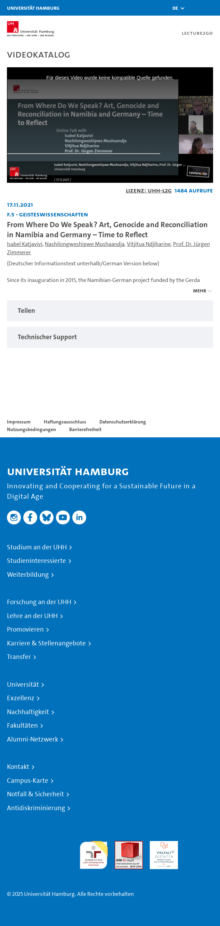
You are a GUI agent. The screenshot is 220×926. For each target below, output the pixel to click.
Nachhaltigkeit (28, 712)
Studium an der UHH (37, 547)
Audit (121, 845)
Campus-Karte (27, 780)
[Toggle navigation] (211, 8)
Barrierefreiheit (85, 429)
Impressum (19, 421)
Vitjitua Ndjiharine (149, 244)
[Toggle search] (194, 8)
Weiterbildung (28, 574)
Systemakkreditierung (199, 845)
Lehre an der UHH (32, 615)
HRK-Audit (162, 845)
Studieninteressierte (36, 560)
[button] (175, 8)
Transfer (19, 656)
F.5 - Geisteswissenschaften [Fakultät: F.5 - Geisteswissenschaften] (47, 214)
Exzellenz (20, 698)
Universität (23, 684)
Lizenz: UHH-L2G (149, 190)
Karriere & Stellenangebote (46, 643)
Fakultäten (22, 725)
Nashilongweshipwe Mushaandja (84, 244)
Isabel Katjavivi (24, 244)
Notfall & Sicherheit (35, 794)
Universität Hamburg (33, 7)
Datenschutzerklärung (122, 421)
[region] (110, 310)
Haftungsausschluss (65, 421)
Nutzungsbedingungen (31, 429)
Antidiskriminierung (36, 808)
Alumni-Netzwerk (32, 739)
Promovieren (25, 629)
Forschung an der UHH (39, 602)
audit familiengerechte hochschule (94, 853)
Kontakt (18, 766)
